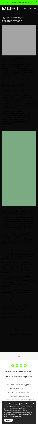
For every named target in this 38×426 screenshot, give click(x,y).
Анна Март (14, 61)
